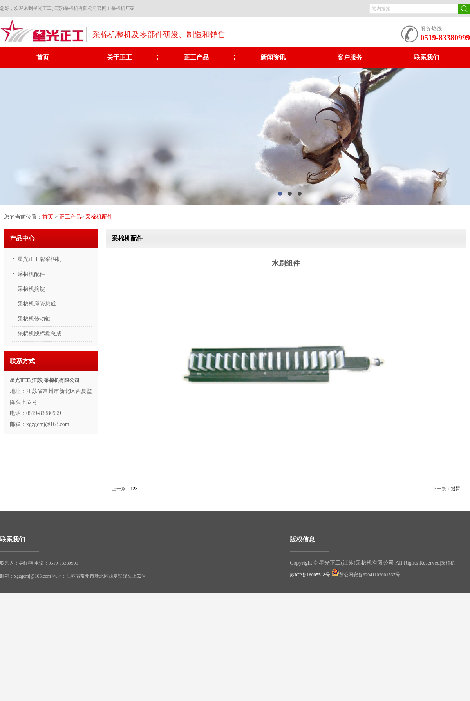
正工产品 (196, 57)
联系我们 (426, 57)
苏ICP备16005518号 (310, 575)
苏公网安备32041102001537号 (365, 575)
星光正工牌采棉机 (39, 259)
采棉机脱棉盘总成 (39, 334)
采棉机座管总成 (37, 304)
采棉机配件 (99, 217)
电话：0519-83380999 (56, 563)
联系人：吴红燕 (16, 563)
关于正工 (119, 57)
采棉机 (448, 563)
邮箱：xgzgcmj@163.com (26, 576)
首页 (42, 57)
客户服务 (349, 57)
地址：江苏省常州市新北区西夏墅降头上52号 (99, 576)
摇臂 (455, 488)
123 (133, 488)
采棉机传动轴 (34, 319)
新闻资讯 (273, 57)
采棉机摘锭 (31, 289)
